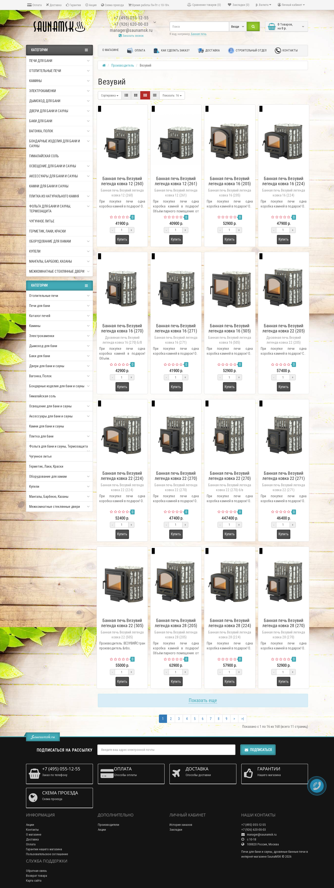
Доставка (54, 5)
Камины (59, 80)
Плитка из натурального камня (59, 196)
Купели (59, 251)
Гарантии (73, 5)
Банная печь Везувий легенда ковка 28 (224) (229, 623)
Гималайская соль (44, 156)
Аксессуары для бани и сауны (59, 176)
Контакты (286, 51)
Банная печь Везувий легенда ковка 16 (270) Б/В (122, 331)
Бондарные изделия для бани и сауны (59, 143)
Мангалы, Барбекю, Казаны (59, 261)
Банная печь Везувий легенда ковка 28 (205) (176, 623)
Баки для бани (59, 121)
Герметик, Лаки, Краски (47, 231)
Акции (30, 825)
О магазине (110, 50)
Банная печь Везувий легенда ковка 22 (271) (283, 475)
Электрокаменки (59, 90)
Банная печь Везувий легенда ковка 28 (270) (283, 623)
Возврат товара (36, 876)
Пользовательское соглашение (47, 854)
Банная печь (198, 34)
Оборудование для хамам (59, 241)
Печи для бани (59, 60)
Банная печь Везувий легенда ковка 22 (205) (283, 328)
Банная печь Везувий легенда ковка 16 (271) (176, 328)
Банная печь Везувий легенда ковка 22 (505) (122, 623)
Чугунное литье (41, 221)
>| (242, 719)
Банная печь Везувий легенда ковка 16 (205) (229, 181)
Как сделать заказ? (171, 51)
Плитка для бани (41, 436)
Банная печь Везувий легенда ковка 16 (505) (229, 328)
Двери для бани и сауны (59, 111)
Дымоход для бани (59, 100)
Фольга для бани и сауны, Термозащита (59, 208)
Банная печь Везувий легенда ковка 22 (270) (176, 475)
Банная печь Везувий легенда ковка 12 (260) (122, 181)
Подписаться (258, 750)
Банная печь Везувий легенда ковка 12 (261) (176, 181)
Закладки (175, 829)
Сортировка (109, 95)
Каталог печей (39, 316)
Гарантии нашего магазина (44, 849)
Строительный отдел (247, 51)
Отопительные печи (59, 70)
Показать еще (203, 700)
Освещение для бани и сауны (59, 166)
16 (172, 95)
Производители (108, 825)
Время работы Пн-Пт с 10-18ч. (149, 5)
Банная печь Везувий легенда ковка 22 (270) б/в (229, 478)
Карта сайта (33, 880)
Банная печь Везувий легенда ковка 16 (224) (283, 181)
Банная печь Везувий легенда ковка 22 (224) (122, 475)
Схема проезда (112, 5)
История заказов (180, 825)
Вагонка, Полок (59, 131)
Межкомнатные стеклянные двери (59, 271)
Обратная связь (36, 871)
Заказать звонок (131, 35)
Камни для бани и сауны (48, 186)
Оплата (34, 5)
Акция (91, 5)
